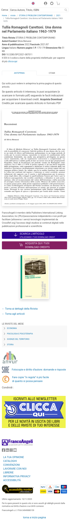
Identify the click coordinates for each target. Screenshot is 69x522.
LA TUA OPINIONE (13, 457)
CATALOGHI (10, 461)
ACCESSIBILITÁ (12, 480)
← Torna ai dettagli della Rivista (20, 308)
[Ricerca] (65, 10)
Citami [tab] (52, 73)
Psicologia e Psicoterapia (20, 334)
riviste (12, 15)
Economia (12, 328)
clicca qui (12, 61)
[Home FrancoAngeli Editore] (13, 4)
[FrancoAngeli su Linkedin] (7, 450)
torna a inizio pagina (34, 517)
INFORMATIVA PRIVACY (16, 476)
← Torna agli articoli (13, 313)
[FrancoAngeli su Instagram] (11, 450)
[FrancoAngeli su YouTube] (15, 450)
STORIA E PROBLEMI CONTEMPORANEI (36, 15)
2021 (58, 15)
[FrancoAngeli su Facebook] (3, 450)
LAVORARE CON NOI (14, 468)
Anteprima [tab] (19, 73)
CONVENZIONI (11, 464)
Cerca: (4, 9)
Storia (10, 344)
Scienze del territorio (18, 339)
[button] (32, 3)
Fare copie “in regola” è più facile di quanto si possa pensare (30, 379)
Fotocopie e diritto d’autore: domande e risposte (39, 369)
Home (4, 15)
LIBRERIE (8, 472)
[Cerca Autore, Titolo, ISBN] (36, 10)
